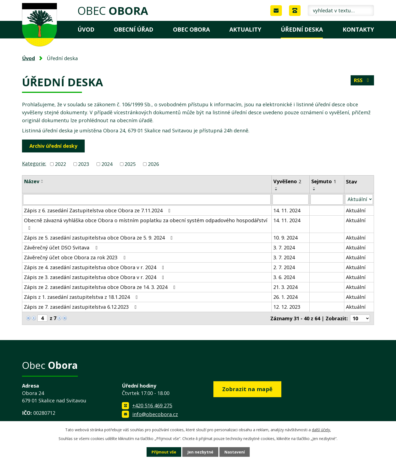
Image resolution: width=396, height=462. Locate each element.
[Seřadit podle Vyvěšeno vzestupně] (276, 188)
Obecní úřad (133, 29)
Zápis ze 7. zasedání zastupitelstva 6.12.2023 (81, 307)
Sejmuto (323, 181)
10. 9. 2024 (285, 237)
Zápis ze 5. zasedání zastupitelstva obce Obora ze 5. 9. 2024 (99, 237)
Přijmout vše (164, 452)
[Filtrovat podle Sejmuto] (326, 199)
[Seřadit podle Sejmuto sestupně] (314, 190)
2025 (130, 164)
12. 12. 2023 (286, 307)
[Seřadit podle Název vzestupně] (42, 180)
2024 (106, 164)
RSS (362, 80)
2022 (60, 164)
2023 (83, 164)
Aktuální (355, 210)
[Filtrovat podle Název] (147, 199)
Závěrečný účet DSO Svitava (62, 247)
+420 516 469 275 (152, 405)
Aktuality (245, 29)
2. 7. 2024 (284, 267)
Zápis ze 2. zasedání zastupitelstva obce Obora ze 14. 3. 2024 (101, 287)
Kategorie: (34, 163)
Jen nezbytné (200, 452)
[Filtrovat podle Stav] (359, 199)
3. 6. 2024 (284, 277)
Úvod (86, 29)
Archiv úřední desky (53, 146)
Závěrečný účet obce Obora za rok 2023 (76, 257)
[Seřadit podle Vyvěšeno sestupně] (276, 190)
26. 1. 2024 (285, 297)
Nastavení (234, 452)
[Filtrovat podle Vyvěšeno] (290, 199)
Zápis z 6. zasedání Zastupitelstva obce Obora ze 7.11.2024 (98, 210)
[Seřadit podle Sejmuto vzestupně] (314, 188)
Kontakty (358, 29)
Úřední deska (302, 29)
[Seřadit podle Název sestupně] (42, 182)
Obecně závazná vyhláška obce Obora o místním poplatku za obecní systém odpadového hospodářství (145, 223)
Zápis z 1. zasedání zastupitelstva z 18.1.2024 (82, 297)
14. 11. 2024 (286, 210)
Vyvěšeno (287, 181)
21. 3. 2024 (285, 287)
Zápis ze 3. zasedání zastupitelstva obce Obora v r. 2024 (95, 277)
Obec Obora (191, 29)
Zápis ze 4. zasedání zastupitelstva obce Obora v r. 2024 (95, 267)
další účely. (321, 429)
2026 (153, 164)
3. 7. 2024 (284, 247)
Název (31, 181)
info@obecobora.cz (155, 414)
